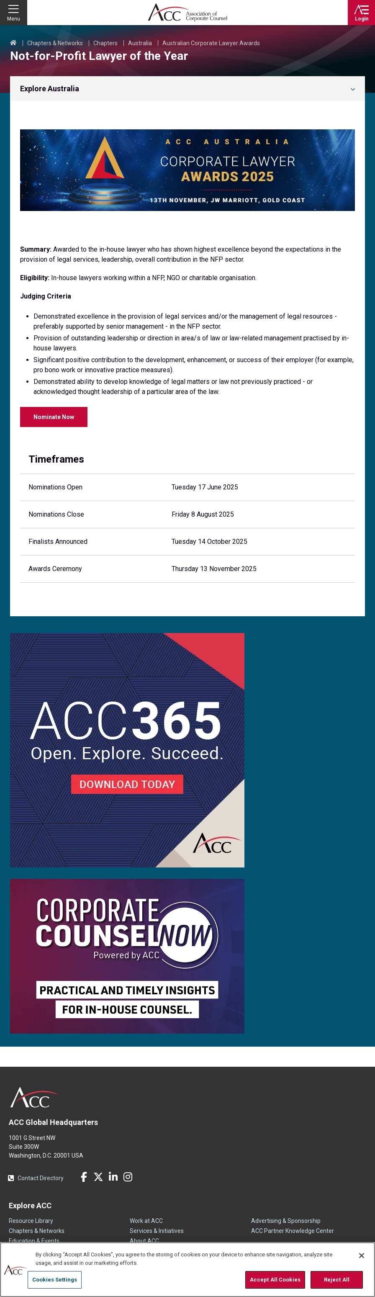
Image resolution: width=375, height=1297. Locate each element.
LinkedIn (113, 1177)
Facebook (83, 1177)
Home (13, 43)
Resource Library (31, 1220)
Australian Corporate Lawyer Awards (211, 43)
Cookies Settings (54, 1279)
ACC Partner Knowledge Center (292, 1231)
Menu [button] (13, 19)
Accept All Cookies (275, 1279)
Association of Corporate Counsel (187, 12)
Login (361, 19)
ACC (35, 1097)
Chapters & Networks (55, 43)
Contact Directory (41, 1178)
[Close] (361, 1255)
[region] (187, 1269)
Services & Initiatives (157, 1231)
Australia (140, 43)
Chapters (105, 43)
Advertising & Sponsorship (286, 1220)
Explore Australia (49, 88)
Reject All (336, 1279)
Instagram (127, 1177)
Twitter (98, 1177)
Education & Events (34, 1241)
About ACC (144, 1241)
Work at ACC (146, 1220)
